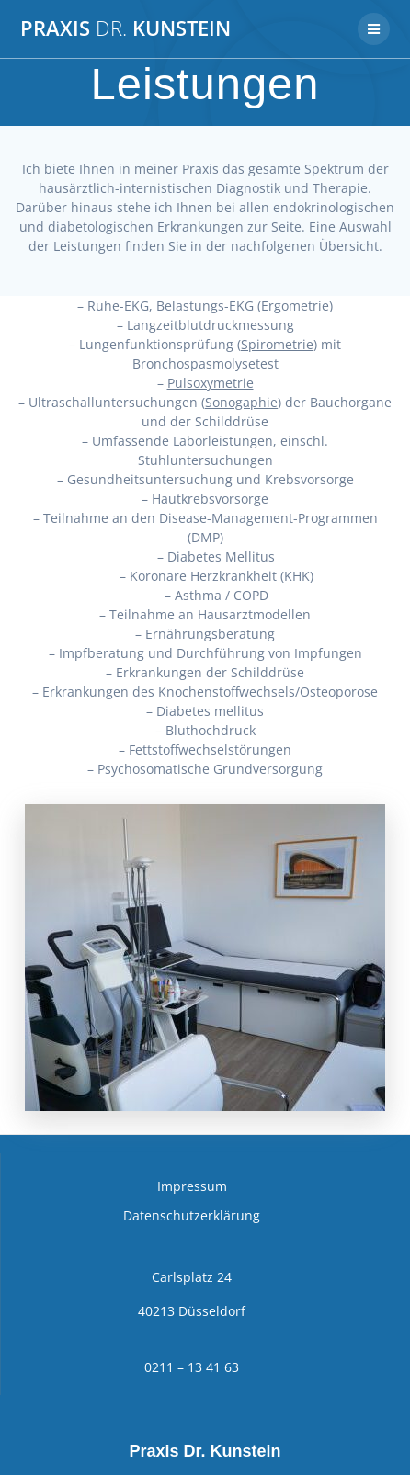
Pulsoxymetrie (210, 382)
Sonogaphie (241, 402)
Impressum (192, 1186)
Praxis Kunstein (125, 28)
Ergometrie (295, 305)
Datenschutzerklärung (191, 1215)
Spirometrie (277, 344)
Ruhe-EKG (118, 305)
